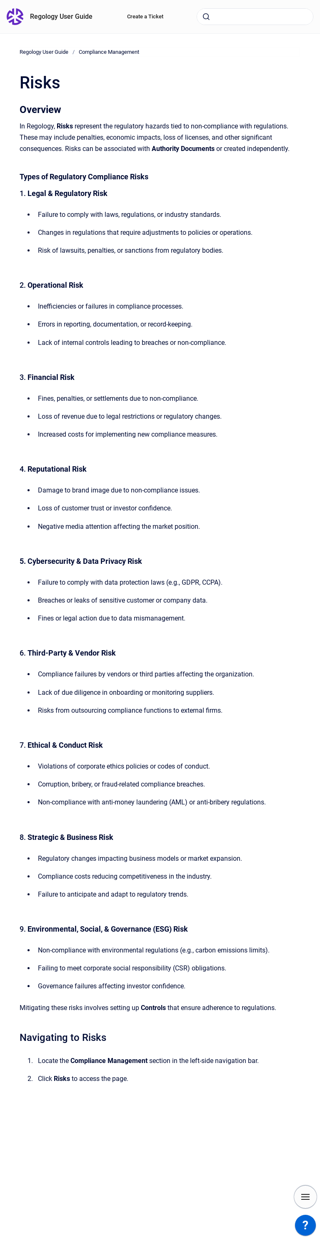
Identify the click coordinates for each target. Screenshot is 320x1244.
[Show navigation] (305, 1197)
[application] (305, 1227)
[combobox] (255, 17)
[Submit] (206, 16)
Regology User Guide (61, 16)
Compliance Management (109, 52)
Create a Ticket (145, 16)
